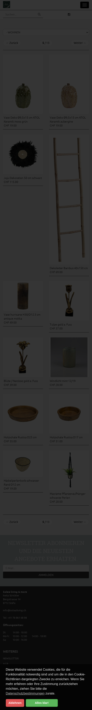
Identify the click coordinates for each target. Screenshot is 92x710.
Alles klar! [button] (42, 702)
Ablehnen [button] (15, 702)
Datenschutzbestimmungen (25, 693)
